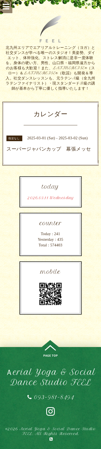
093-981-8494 (50, 397)
